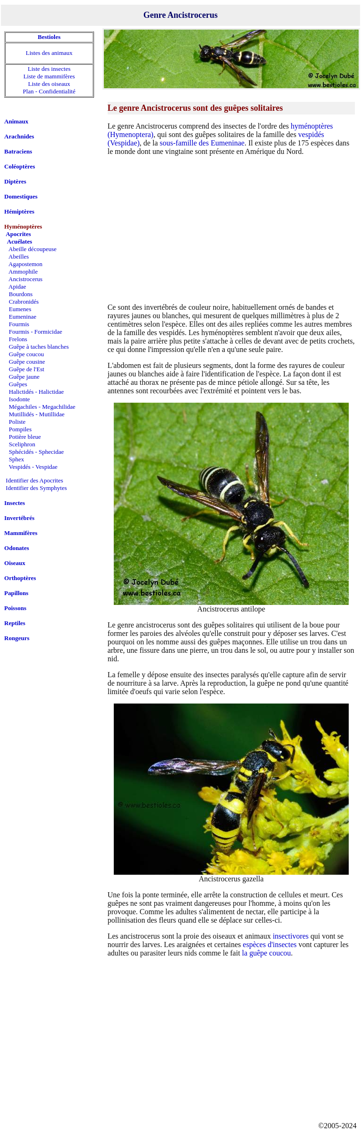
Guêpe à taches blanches (39, 346)
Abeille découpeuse (32, 248)
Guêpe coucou (26, 354)
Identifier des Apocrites (34, 480)
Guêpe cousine (27, 361)
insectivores (290, 936)
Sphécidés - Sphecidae (36, 451)
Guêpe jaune (24, 376)
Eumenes (20, 309)
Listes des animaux (49, 52)
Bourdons (21, 294)
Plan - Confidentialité (49, 91)
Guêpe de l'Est (26, 369)
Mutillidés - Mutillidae (36, 414)
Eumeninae (22, 316)
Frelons (18, 339)
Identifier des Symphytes (36, 487)
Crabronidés (24, 301)
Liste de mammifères (49, 76)
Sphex (16, 459)
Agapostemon (25, 264)
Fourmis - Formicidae (35, 331)
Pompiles (20, 429)
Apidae (17, 286)
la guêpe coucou (266, 953)
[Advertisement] (231, 229)
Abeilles (18, 256)
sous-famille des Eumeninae (202, 143)
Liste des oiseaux (49, 83)
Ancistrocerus (25, 279)
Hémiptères (19, 211)
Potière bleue (25, 436)
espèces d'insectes (270, 944)
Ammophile (23, 271)
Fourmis (19, 324)
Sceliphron (22, 444)
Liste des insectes (49, 68)
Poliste (17, 421)
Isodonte (19, 399)
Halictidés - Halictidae (36, 391)
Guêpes (18, 384)
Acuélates (19, 241)
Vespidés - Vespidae (33, 466)
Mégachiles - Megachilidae (42, 406)
